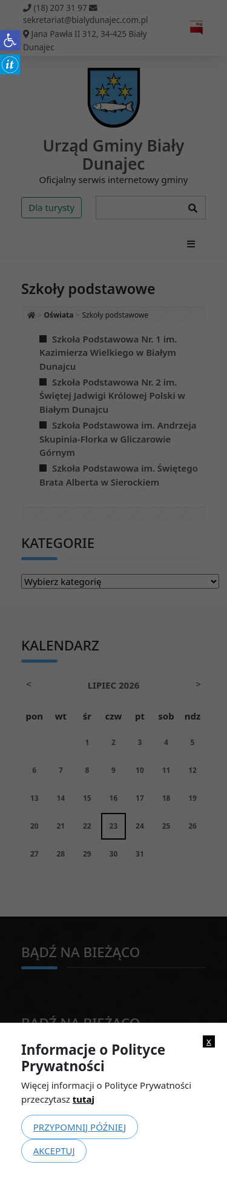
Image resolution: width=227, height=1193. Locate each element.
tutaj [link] (83, 1099)
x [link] (208, 1041)
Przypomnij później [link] (79, 1127)
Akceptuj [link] (54, 1151)
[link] (10, 40)
